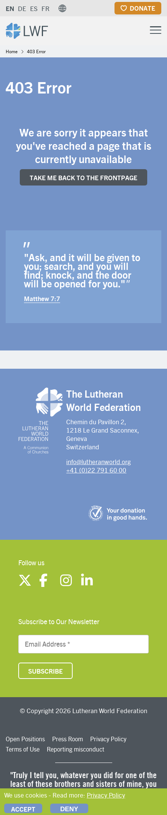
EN (10, 8)
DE (22, 8)
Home (11, 51)
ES (34, 8)
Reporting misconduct (75, 749)
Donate (142, 8)
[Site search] (136, 30)
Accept (23, 809)
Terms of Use (23, 749)
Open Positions (25, 739)
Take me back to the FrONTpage (83, 177)
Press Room (67, 739)
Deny (69, 809)
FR (45, 8)
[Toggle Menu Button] (155, 29)
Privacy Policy (108, 739)
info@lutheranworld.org (98, 461)
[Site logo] (27, 29)
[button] (62, 8)
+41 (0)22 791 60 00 (96, 470)
